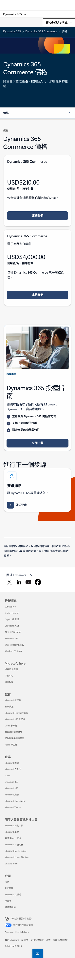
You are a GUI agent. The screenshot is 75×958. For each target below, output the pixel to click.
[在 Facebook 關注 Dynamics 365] (38, 582)
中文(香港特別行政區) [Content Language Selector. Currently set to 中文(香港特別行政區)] (21, 918)
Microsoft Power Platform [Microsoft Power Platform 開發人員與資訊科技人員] (17, 857)
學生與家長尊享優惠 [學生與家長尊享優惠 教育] (14, 738)
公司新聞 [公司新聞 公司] (9, 888)
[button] (37, 113)
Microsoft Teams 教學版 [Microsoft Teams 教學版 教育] (16, 712)
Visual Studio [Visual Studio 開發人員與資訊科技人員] (11, 863)
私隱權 (24, 939)
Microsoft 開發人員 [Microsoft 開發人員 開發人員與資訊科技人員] (14, 825)
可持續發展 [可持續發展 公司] (10, 907)
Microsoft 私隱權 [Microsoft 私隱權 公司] (13, 894)
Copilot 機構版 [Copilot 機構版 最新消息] (12, 619)
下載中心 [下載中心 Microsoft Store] (9, 675)
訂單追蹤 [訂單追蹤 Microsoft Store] (9, 681)
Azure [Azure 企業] (7, 775)
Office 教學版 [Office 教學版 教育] (11, 725)
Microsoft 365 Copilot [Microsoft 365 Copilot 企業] (15, 800)
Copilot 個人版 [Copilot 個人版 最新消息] (12, 625)
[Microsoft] (37, 3)
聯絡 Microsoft (12, 939)
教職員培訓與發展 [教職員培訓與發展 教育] (13, 731)
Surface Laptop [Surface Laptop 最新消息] (12, 612)
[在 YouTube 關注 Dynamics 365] (28, 582)
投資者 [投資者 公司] (8, 900)
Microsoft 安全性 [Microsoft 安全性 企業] (13, 769)
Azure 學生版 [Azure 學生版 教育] (11, 744)
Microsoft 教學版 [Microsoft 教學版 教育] (13, 700)
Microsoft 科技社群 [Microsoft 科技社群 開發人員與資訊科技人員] (14, 844)
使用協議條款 (37, 939)
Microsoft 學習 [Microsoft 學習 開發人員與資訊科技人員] (12, 831)
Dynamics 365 (13, 14)
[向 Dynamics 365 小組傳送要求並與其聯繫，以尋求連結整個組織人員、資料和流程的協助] (17, 505)
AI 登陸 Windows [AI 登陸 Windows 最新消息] (13, 631)
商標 (48, 939)
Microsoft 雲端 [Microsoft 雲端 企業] (12, 762)
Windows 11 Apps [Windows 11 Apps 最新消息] (13, 651)
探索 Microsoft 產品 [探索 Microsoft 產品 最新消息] (14, 644)
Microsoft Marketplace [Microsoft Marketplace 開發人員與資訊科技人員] (16, 850)
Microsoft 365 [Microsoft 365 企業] (11, 788)
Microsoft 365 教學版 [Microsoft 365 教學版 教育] (15, 719)
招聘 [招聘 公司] (7, 881)
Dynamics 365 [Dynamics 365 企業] (11, 781)
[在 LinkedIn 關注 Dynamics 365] (19, 582)
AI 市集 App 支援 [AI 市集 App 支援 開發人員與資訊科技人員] (13, 838)
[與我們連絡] (36, 953)
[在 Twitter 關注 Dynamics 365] (9, 582)
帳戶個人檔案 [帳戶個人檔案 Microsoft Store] (11, 669)
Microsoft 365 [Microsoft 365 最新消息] (11, 638)
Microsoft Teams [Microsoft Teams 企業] (13, 807)
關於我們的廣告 (60, 939)
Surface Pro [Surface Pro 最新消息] (10, 606)
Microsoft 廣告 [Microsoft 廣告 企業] (12, 794)
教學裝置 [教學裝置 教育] (9, 706)
